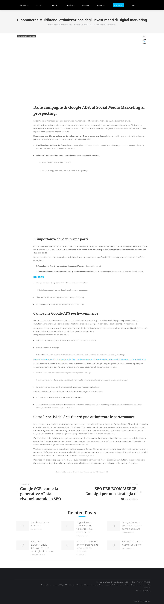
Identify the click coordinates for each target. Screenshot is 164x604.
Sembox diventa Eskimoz (40, 524)
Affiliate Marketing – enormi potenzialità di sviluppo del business (87, 546)
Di (89, 472)
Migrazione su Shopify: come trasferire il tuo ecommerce (84, 527)
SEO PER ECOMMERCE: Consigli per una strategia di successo (42, 546)
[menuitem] (23, 5)
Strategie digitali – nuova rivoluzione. (132, 543)
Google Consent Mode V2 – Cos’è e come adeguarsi (132, 525)
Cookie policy (138, 601)
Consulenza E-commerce (26, 36)
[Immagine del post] (22, 526)
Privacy (147, 601)
